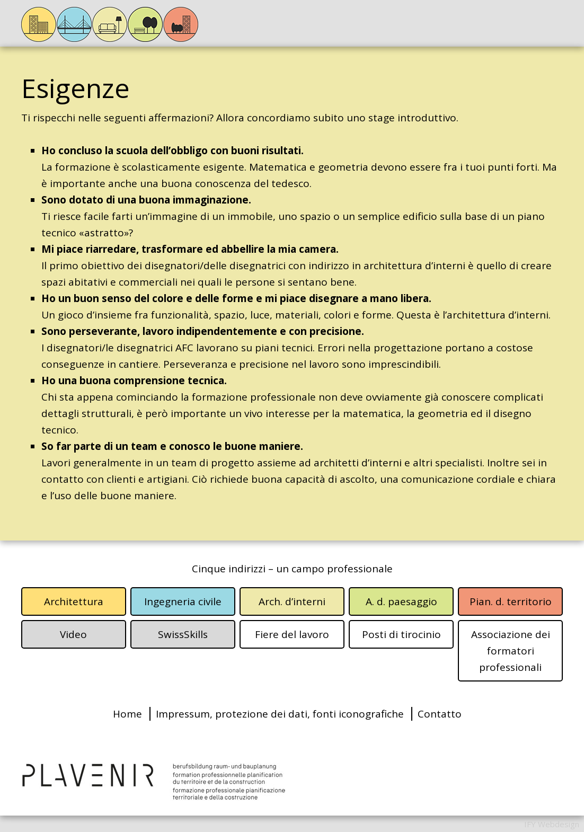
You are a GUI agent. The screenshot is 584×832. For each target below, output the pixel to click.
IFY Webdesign (551, 824)
